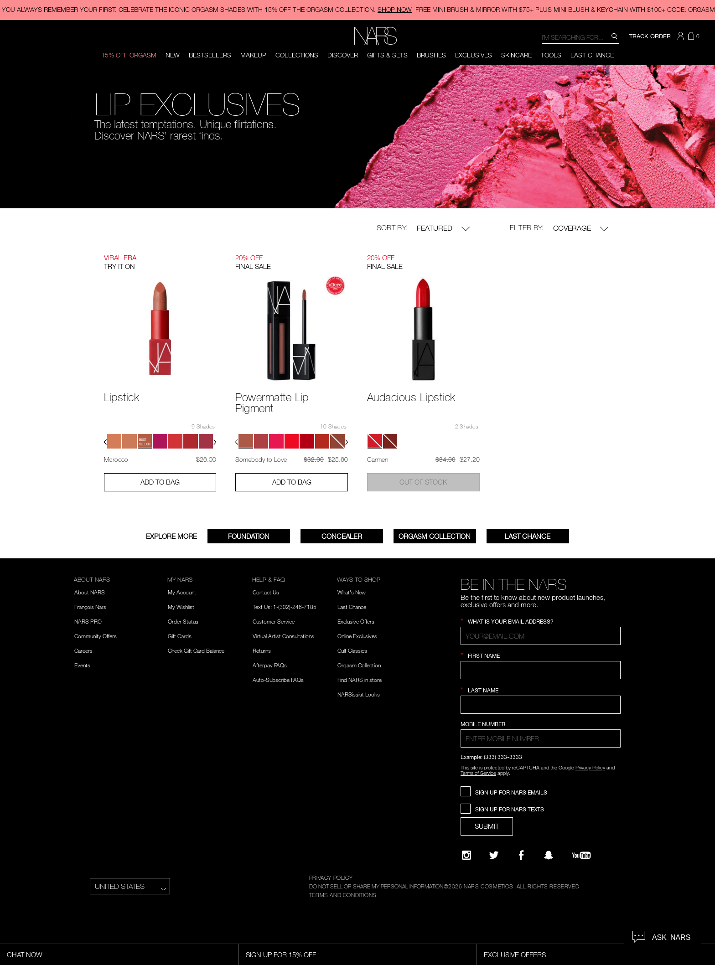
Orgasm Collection (435, 536)
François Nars (90, 606)
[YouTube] (581, 855)
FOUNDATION (248, 536)
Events (82, 665)
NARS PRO (88, 621)
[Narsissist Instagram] (466, 855)
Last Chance (592, 55)
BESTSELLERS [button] (210, 55)
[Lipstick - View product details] (160, 327)
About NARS (89, 592)
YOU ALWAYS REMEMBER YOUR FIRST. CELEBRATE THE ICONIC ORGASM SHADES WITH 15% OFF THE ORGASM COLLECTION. (207, 9)
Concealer (341, 536)
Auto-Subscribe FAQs (278, 679)
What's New (351, 592)
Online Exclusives (357, 636)
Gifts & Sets (387, 55)
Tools (551, 55)
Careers (83, 650)
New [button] (173, 55)
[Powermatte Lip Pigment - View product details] (291, 333)
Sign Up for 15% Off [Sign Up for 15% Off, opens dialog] (281, 954)
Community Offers (95, 636)
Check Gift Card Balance (196, 650)
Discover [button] (342, 55)
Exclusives (473, 55)
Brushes (431, 55)
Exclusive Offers (355, 621)
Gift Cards (180, 636)
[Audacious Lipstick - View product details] (423, 327)
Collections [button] (296, 55)
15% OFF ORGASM (128, 55)
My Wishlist (181, 606)
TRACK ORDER (650, 36)
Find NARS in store (359, 679)
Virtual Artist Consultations (283, 636)
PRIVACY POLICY (330, 877)
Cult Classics (352, 650)
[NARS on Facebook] (521, 855)
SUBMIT (487, 826)
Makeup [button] (253, 55)
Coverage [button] (580, 228)
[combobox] (580, 37)
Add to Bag (160, 482)
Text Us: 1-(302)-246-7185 (284, 606)
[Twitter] (494, 855)
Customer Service (274, 621)
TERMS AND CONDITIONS (343, 894)
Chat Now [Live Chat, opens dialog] (24, 954)
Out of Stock (423, 482)
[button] (681, 36)
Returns (262, 650)
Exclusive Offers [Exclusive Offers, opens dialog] (515, 954)
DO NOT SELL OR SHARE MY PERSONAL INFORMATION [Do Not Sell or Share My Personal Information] (376, 886)
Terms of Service (478, 773)
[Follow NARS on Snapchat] (548, 855)
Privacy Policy (590, 767)
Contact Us (266, 592)
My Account (182, 592)
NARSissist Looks (358, 694)
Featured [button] (443, 228)
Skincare (516, 55)
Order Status (183, 621)
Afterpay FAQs (270, 665)
